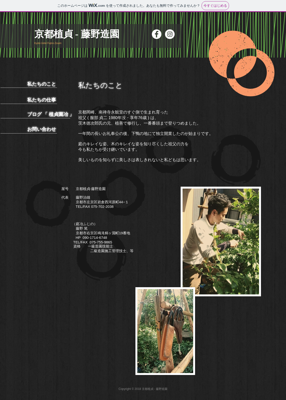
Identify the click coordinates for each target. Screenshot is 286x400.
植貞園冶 (58, 114)
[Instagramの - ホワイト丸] (170, 34)
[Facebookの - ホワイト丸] (156, 34)
